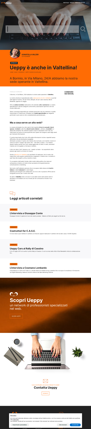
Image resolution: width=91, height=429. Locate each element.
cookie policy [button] (16, 419)
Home (11, 72)
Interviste (21, 72)
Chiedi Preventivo (80, 2)
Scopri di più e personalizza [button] (20, 424)
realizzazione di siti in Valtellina (42, 98)
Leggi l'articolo (45, 213)
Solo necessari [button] (63, 424)
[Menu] (87, 3)
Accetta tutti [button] (75, 424)
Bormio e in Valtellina (21, 154)
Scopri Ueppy (16, 316)
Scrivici (45, 393)
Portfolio (66, 2)
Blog (16, 72)
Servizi (72, 2)
